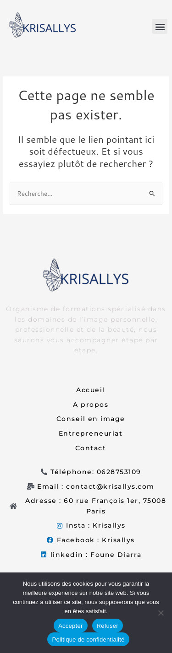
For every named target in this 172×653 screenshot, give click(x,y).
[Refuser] (160, 612)
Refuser (107, 625)
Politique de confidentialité (88, 639)
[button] (159, 26)
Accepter (70, 625)
